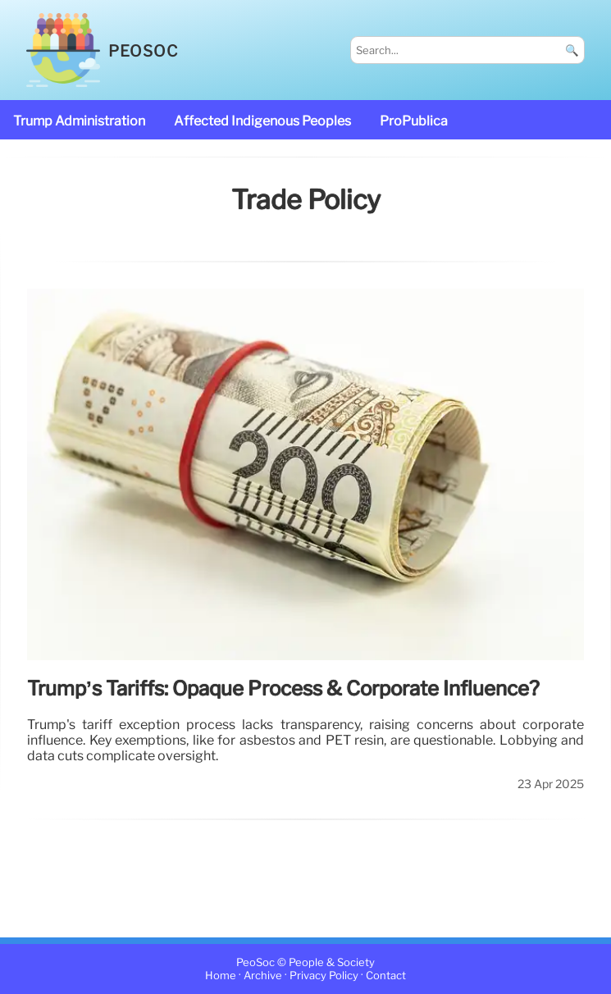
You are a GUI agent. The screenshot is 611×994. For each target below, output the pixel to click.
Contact (386, 975)
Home (220, 975)
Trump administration (79, 121)
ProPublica (414, 121)
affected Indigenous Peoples (262, 121)
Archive (263, 975)
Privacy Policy (324, 975)
